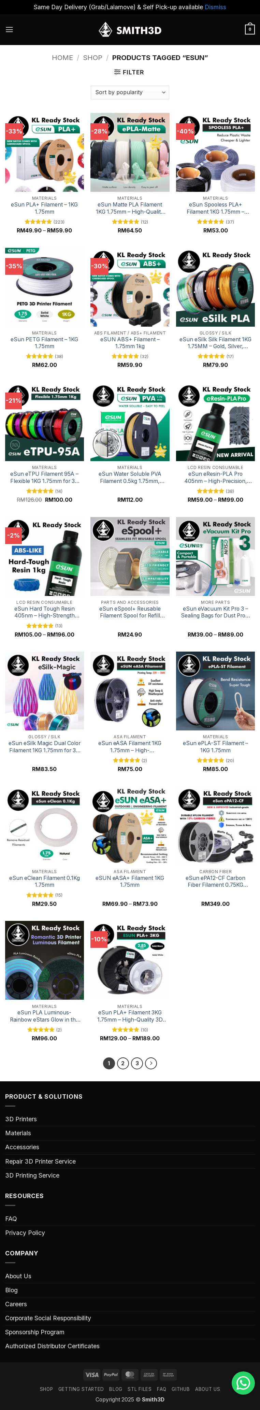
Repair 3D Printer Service (40, 1161)
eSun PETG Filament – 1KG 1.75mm (44, 343)
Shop (92, 57)
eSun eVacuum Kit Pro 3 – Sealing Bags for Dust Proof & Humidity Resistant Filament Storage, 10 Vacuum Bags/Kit (215, 612)
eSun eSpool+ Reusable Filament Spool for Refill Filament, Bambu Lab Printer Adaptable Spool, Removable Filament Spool (130, 612)
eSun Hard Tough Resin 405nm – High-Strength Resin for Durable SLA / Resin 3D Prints (44, 612)
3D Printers (21, 1119)
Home (62, 57)
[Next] (152, 1063)
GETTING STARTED (81, 1390)
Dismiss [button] (215, 7)
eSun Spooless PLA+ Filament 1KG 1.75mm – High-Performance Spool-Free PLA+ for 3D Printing (215, 208)
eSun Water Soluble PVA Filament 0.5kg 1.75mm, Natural (130, 478)
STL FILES (139, 1390)
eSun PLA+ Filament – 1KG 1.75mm (44, 208)
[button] (9, 30)
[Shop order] (130, 92)
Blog (11, 1290)
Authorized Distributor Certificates (52, 1346)
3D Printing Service (32, 1176)
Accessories (22, 1147)
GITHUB (181, 1390)
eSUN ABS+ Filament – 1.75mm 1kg (130, 343)
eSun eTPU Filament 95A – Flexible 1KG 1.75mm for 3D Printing (44, 478)
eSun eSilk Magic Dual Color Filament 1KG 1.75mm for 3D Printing (45, 747)
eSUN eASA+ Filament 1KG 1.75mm (130, 881)
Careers (16, 1304)
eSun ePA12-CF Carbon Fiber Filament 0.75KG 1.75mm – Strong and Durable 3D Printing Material (215, 882)
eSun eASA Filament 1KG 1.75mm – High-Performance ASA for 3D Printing (129, 747)
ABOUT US (207, 1390)
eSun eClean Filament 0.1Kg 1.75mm (44, 881)
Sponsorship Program (34, 1332)
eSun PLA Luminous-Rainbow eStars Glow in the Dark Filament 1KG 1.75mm (44, 1016)
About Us (18, 1276)
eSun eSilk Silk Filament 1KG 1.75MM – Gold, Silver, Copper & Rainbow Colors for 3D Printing (215, 343)
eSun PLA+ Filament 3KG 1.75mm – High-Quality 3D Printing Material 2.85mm (130, 1016)
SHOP (46, 1390)
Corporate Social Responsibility (48, 1318)
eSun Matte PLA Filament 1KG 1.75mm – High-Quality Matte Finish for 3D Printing (130, 208)
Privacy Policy (25, 1233)
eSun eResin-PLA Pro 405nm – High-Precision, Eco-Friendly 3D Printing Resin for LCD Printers (215, 478)
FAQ (11, 1219)
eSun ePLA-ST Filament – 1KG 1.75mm (215, 747)
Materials (18, 1133)
